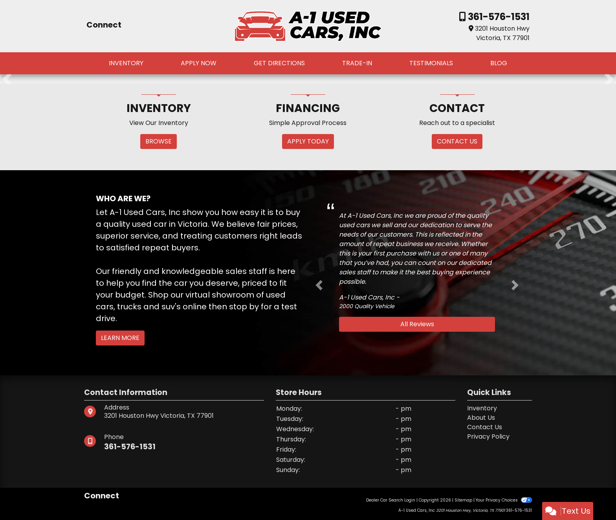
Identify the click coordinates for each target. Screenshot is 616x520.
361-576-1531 (498, 16)
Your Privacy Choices (504, 500)
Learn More (120, 337)
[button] (7, 79)
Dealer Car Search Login (390, 500)
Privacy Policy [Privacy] (488, 436)
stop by (244, 306)
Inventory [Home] (482, 408)
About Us (481, 417)
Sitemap (463, 500)
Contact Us (484, 427)
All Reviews (417, 324)
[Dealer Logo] (308, 25)
